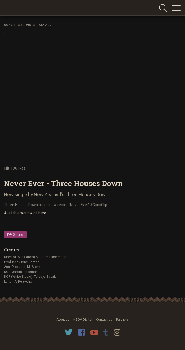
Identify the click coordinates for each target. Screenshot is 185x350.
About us (63, 319)
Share (18, 234)
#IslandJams (37, 25)
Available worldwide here (25, 213)
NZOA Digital (82, 319)
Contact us (104, 319)
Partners (122, 319)
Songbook (13, 25)
